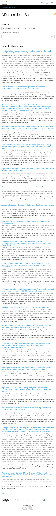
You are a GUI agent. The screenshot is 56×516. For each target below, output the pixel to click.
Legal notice (22, 500)
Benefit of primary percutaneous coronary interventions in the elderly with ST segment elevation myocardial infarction (26, 52)
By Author (17, 28)
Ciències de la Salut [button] (9, 7)
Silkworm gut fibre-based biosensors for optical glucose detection (25, 307)
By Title (24, 28)
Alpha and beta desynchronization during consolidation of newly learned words (27, 206)
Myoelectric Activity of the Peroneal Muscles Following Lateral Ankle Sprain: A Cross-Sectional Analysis (26, 408)
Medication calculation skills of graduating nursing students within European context (25, 222)
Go (52, 36)
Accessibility (40, 500)
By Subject (32, 28)
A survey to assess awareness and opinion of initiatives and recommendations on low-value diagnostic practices (23, 88)
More (3, 493)
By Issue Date (7, 28)
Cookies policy (31, 500)
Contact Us (13, 500)
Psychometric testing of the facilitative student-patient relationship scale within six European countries (27, 169)
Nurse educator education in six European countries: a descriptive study (27, 187)
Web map (48, 500)
